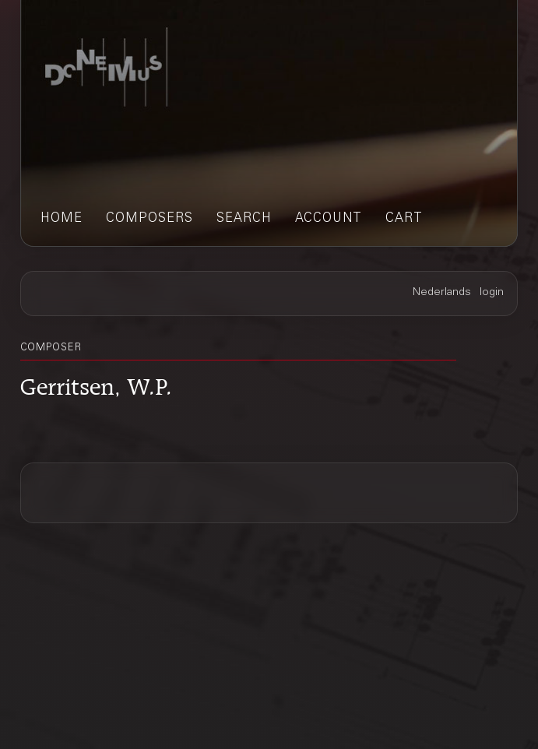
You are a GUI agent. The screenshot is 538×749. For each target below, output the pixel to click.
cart (404, 219)
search (244, 219)
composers (149, 219)
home (61, 219)
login (492, 292)
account (328, 219)
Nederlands (442, 292)
